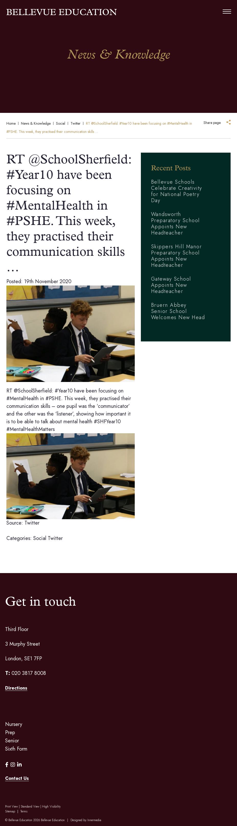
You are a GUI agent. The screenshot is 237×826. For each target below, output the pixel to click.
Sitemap (10, 811)
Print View (11, 806)
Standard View (30, 806)
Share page (212, 123)
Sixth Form (16, 749)
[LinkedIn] (19, 765)
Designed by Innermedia (86, 820)
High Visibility (51, 806)
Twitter (55, 538)
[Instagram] (12, 765)
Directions (16, 688)
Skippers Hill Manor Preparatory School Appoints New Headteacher (176, 256)
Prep (10, 732)
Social (39, 538)
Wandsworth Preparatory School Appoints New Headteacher (175, 224)
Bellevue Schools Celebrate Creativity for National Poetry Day (176, 191)
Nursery (13, 724)
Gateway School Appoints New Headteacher (171, 285)
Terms (23, 811)
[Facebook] (6, 765)
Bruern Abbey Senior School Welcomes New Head (178, 311)
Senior (12, 740)
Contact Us (17, 778)
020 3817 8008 (29, 673)
